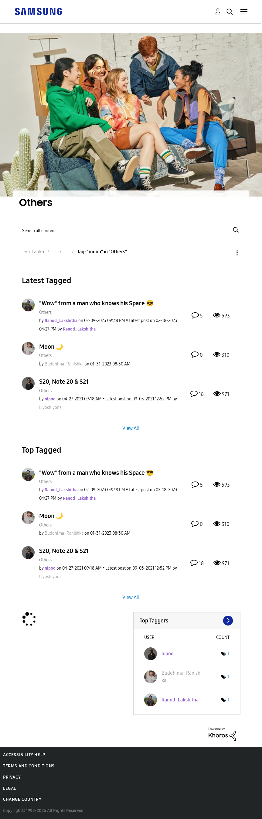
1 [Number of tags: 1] (228, 653)
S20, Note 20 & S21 (64, 381)
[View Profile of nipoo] (50, 399)
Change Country (22, 799)
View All (131, 428)
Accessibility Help (24, 754)
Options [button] (227, 253)
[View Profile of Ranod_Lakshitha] (61, 320)
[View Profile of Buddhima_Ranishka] (64, 364)
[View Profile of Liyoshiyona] (50, 407)
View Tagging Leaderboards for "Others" (187, 620)
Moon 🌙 (51, 346)
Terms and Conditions (29, 766)
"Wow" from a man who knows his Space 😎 (96, 303)
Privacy (12, 777)
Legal (9, 788)
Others (45, 312)
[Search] (131, 230)
